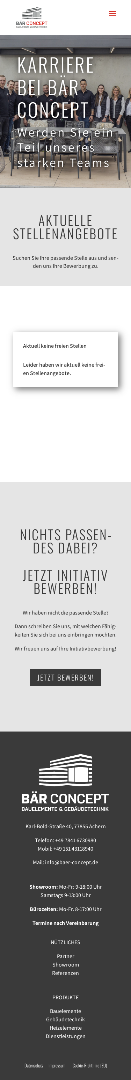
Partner (65, 956)
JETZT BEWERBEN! (65, 677)
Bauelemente (65, 1011)
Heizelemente (66, 1027)
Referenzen (65, 973)
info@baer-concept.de (71, 862)
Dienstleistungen (66, 1036)
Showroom (65, 964)
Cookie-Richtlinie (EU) (90, 1065)
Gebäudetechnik (65, 1019)
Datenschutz (33, 1065)
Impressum (61, 1065)
